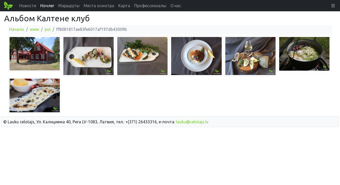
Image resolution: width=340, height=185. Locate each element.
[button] (333, 6)
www (34, 29)
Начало (16, 29)
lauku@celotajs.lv (192, 121)
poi (48, 29)
